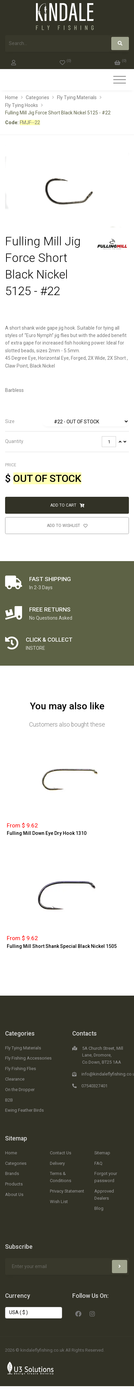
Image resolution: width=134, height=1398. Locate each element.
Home (11, 97)
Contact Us (60, 1152)
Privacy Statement (67, 1191)
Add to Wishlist (67, 525)
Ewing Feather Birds (24, 1110)
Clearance (14, 1079)
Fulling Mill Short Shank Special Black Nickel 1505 (62, 946)
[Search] (120, 43)
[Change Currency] (33, 1312)
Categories (37, 97)
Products (14, 1183)
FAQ (98, 1163)
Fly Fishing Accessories (28, 1058)
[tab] (67, 421)
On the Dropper (20, 1089)
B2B (9, 1100)
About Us (14, 1194)
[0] (65, 61)
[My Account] (13, 61)
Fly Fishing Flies (20, 1068)
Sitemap (16, 1138)
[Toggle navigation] (119, 80)
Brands (12, 1173)
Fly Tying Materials (77, 97)
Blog (98, 1208)
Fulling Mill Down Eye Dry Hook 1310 (47, 833)
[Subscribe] (119, 1266)
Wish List (59, 1201)
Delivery (57, 1163)
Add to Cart (67, 505)
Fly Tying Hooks (21, 105)
